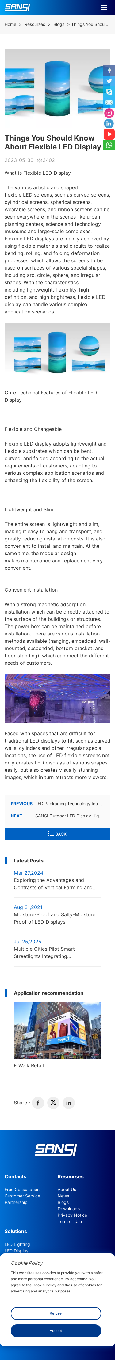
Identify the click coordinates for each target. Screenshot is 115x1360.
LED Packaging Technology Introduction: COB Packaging (57, 804)
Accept (56, 1330)
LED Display (17, 1250)
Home (10, 24)
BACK (57, 834)
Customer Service (22, 1196)
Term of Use (70, 1221)
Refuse (56, 1313)
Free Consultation (22, 1189)
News (63, 1196)
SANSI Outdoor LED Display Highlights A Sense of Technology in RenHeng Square (57, 816)
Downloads (69, 1208)
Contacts (15, 1177)
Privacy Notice (72, 1215)
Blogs (58, 24)
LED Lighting (17, 1244)
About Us (67, 1189)
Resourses (35, 24)
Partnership (16, 1202)
